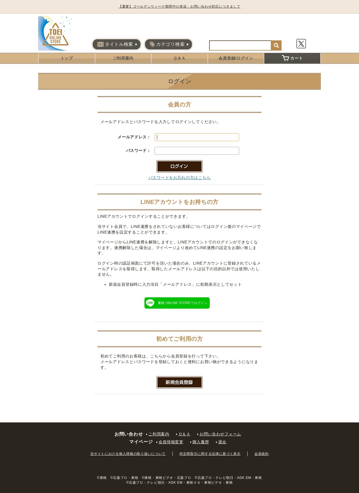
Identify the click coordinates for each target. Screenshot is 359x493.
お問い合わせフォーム (220, 434)
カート (292, 58)
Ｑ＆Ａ (179, 58)
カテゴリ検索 (167, 44)
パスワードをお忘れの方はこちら (179, 177)
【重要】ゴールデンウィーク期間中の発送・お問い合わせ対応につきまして (179, 6)
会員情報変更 (171, 442)
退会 (222, 442)
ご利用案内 (123, 58)
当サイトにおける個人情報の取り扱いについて (128, 454)
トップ (66, 58)
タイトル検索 (115, 44)
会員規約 (261, 454)
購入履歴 (201, 442)
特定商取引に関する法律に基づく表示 (210, 454)
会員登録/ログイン (236, 58)
